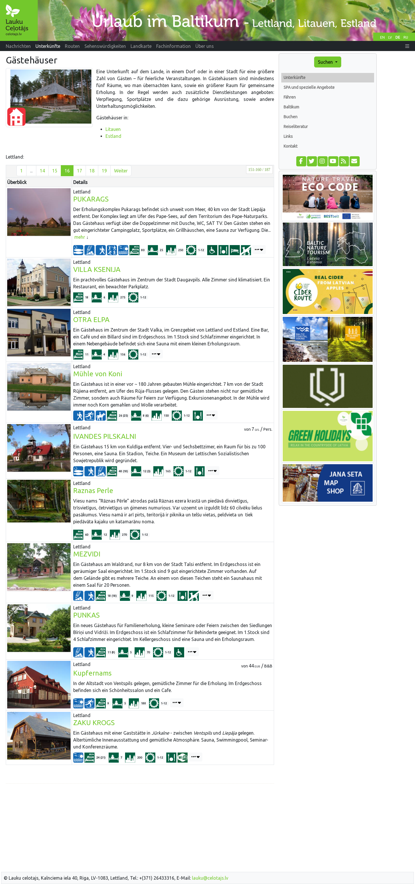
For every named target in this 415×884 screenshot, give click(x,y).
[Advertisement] (140, 828)
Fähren (290, 97)
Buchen (290, 116)
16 (67, 170)
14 (42, 170)
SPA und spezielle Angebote (309, 87)
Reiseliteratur (296, 126)
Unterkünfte (294, 77)
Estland (113, 136)
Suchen (326, 62)
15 (54, 170)
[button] (407, 46)
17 (79, 170)
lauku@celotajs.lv (210, 878)
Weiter (121, 170)
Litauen (113, 129)
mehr (79, 237)
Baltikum (291, 107)
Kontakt (290, 146)
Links (288, 136)
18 (92, 170)
